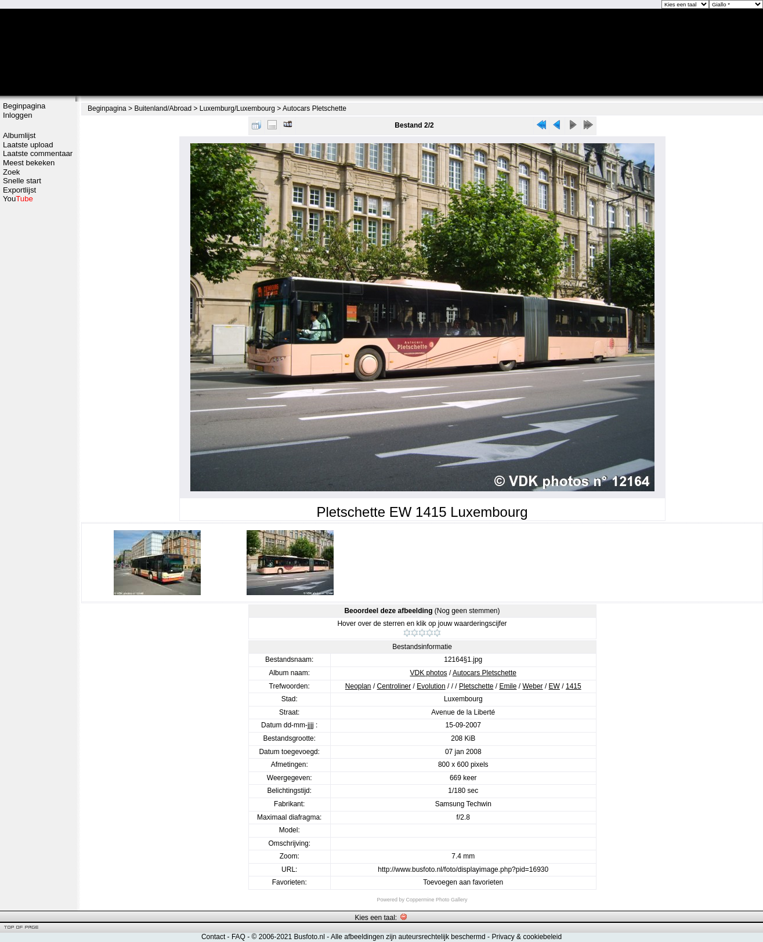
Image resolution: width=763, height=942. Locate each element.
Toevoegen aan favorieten (463, 882)
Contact (213, 937)
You (18, 198)
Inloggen (17, 115)
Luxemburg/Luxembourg (237, 108)
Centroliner (394, 686)
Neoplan (358, 686)
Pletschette (476, 686)
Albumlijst (19, 135)
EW (554, 686)
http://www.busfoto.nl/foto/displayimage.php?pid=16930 (463, 869)
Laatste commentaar (38, 153)
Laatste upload (28, 144)
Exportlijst (19, 190)
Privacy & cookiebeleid (526, 937)
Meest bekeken (29, 162)
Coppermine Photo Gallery (436, 900)
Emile (507, 686)
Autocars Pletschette (314, 108)
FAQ (238, 937)
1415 (573, 686)
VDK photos (428, 673)
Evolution (431, 686)
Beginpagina (24, 106)
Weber (532, 686)
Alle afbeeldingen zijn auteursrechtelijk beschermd (408, 937)
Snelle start (22, 180)
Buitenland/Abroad (162, 108)
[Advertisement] (38, 387)
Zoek (11, 172)
